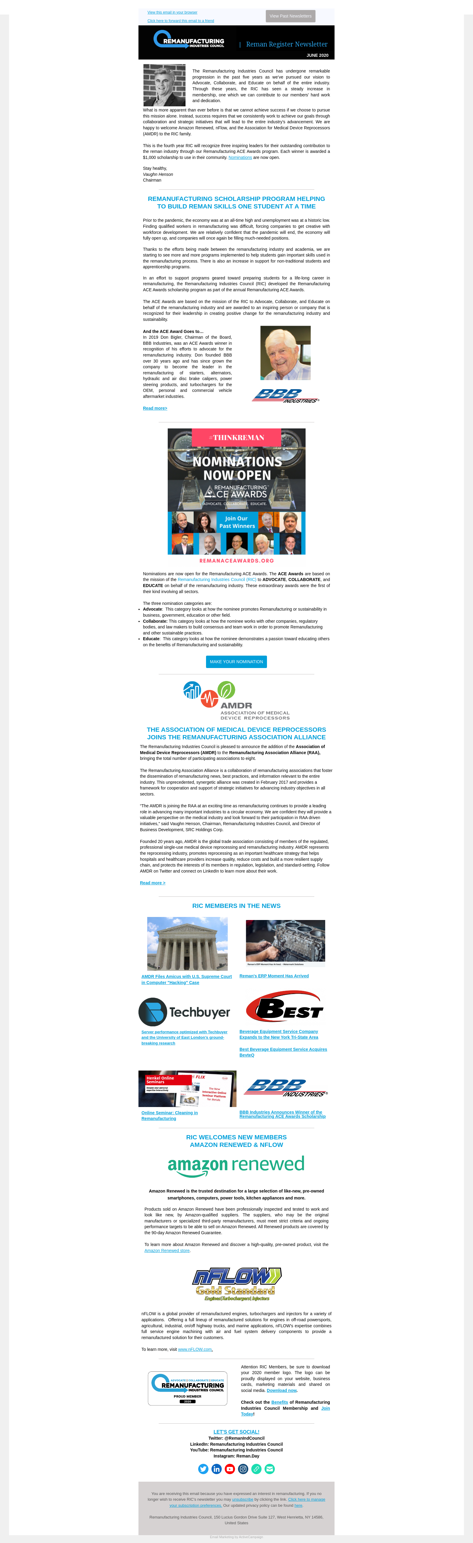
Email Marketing (222, 1537)
